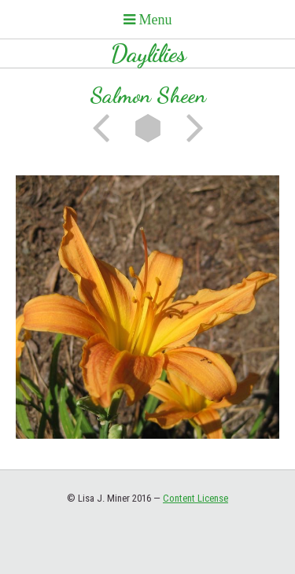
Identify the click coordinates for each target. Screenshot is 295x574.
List (148, 128)
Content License (195, 498)
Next (189, 128)
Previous (106, 128)
